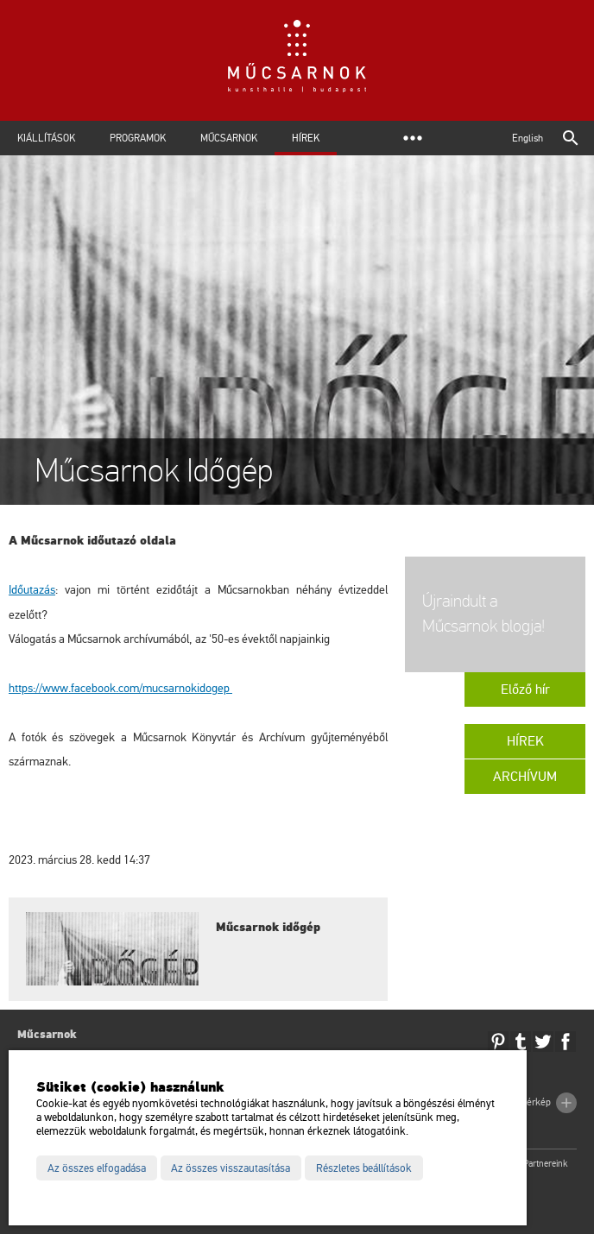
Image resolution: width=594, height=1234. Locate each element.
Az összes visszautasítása (230, 1168)
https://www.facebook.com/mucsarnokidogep (120, 688)
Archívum (525, 776)
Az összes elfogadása (96, 1168)
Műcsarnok (228, 138)
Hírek (305, 138)
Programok (138, 138)
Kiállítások (46, 138)
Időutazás (32, 589)
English (527, 138)
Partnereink (545, 1163)
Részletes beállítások (364, 1168)
